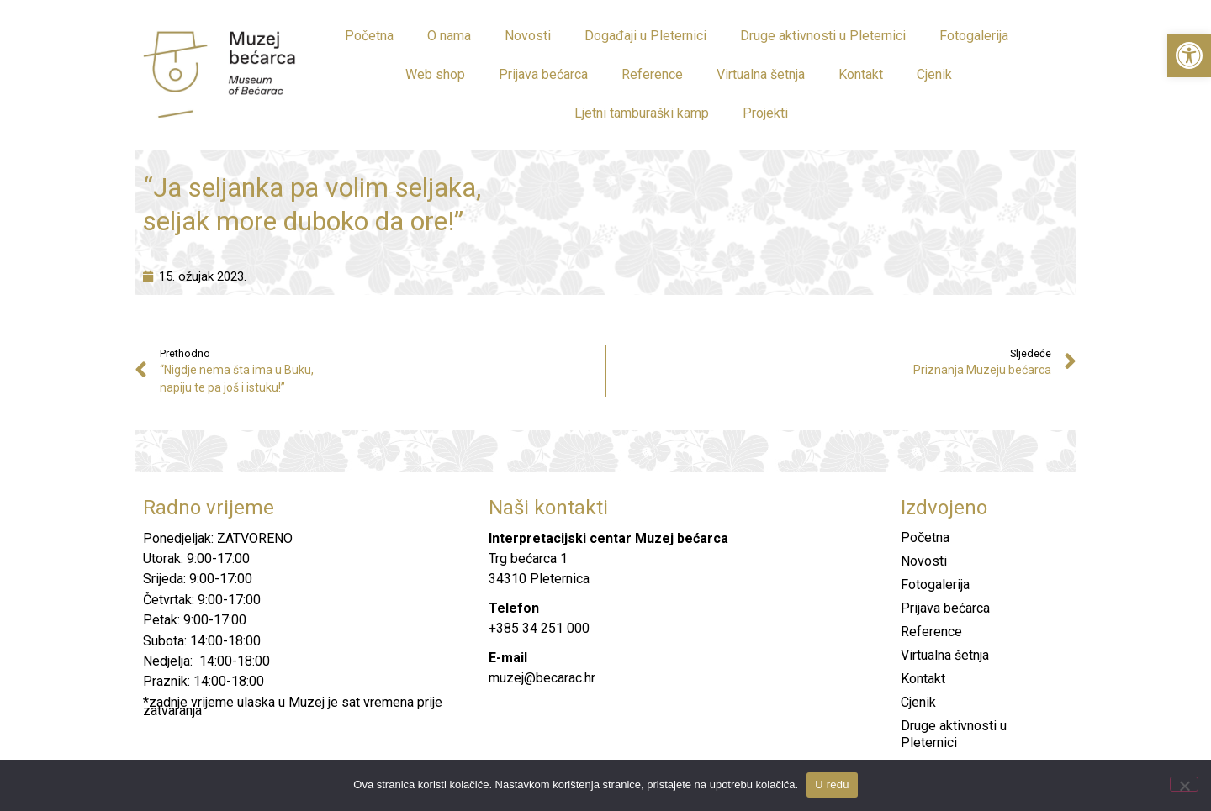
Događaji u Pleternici (645, 36)
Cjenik (934, 74)
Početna (369, 36)
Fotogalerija (973, 36)
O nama (449, 36)
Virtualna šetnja (761, 74)
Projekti (765, 113)
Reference (652, 74)
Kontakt (860, 74)
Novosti (528, 36)
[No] (1184, 784)
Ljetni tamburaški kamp (641, 113)
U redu (832, 784)
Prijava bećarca (543, 74)
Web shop (435, 74)
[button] (1189, 55)
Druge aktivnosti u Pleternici (823, 36)
